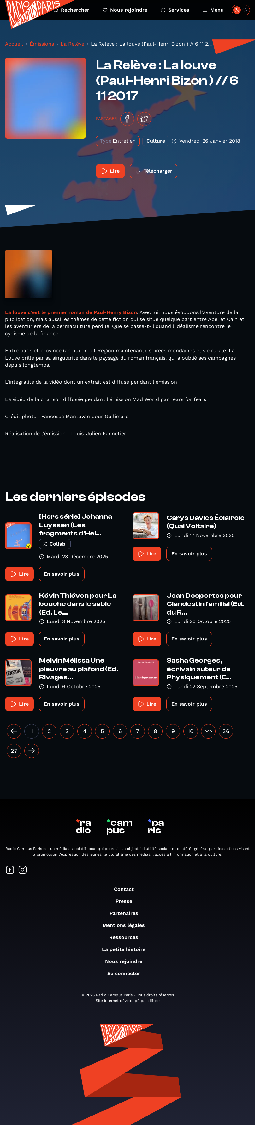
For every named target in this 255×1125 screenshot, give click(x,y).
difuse (154, 1000)
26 (225, 731)
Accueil (14, 44)
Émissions (42, 44)
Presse (127, 901)
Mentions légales (127, 925)
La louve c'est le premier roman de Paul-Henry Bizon (71, 312)
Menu (213, 10)
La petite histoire (127, 949)
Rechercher (71, 10)
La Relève (72, 44)
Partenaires (127, 913)
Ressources (127, 937)
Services (175, 10)
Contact (127, 889)
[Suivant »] (32, 751)
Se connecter (126, 973)
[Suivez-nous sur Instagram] (23, 870)
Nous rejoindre (125, 10)
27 (14, 750)
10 (190, 731)
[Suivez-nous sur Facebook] (10, 870)
